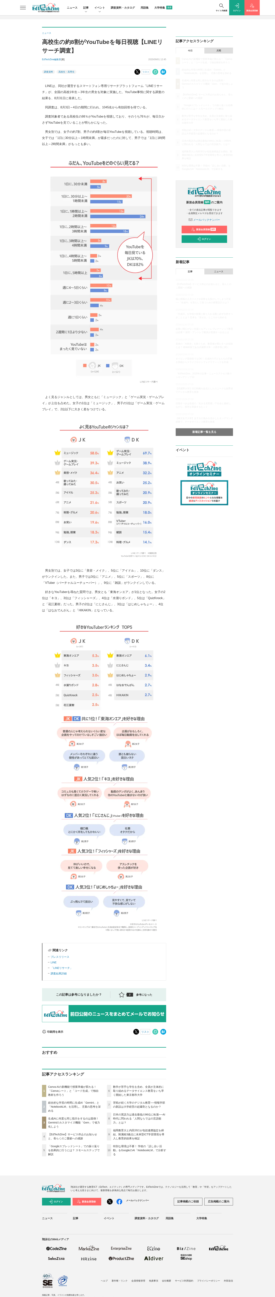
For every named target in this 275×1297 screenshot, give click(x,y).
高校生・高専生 (66, 72)
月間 (218, 50)
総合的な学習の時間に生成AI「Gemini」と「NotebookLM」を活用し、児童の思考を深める (74, 1106)
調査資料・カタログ (123, 7)
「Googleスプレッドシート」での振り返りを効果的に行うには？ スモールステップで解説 (74, 1150)
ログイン (204, 239)
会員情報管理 (138, 1280)
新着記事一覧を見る (204, 431)
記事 (86, 8)
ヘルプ (104, 1280)
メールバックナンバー (204, 219)
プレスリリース (60, 956)
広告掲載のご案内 (218, 1201)
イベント (99, 8)
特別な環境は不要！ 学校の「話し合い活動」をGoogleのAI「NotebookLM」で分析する (139, 1150)
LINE (54, 962)
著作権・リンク (120, 1280)
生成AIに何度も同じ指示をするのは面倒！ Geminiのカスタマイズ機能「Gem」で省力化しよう (74, 1122)
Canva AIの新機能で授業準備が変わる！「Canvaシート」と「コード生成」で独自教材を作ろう (73, 1090)
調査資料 (48, 72)
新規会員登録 (203, 229)
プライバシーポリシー (208, 1280)
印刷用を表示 (52, 1031)
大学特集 (163, 7)
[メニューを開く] (23, 7)
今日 (190, 50)
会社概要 (166, 1280)
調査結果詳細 (59, 973)
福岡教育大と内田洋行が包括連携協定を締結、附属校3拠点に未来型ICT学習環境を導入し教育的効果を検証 (138, 1134)
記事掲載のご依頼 (188, 1201)
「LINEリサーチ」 (62, 967)
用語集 (145, 7)
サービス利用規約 (184, 1280)
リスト (145, 72)
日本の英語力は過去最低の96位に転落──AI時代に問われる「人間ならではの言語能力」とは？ (139, 1118)
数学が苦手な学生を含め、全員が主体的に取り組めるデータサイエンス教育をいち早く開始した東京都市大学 (138, 1090)
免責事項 (153, 1280)
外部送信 (228, 1280)
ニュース (72, 7)
